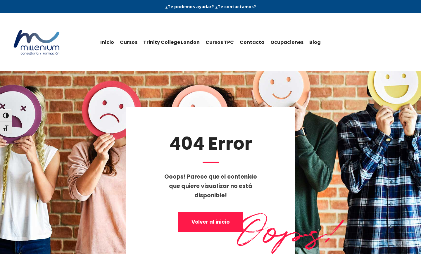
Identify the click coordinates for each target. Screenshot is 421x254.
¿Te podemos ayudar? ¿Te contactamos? (210, 6)
